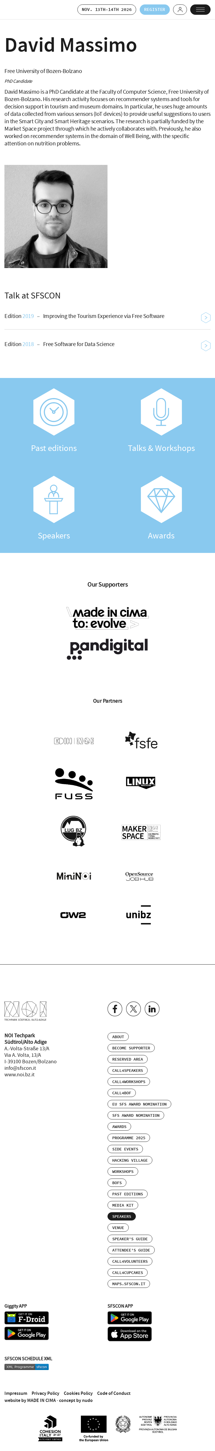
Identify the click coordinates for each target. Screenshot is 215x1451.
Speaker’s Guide (130, 1237)
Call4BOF (121, 1091)
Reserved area (127, 1057)
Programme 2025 (128, 1136)
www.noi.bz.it (19, 1072)
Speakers (53, 508)
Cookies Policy (78, 1391)
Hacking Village (130, 1158)
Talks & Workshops (161, 421)
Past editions (53, 421)
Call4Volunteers (130, 1259)
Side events (125, 1147)
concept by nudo (76, 1398)
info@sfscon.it (20, 1066)
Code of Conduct (114, 1391)
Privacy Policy (45, 1391)
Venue (118, 1226)
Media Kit (122, 1203)
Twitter (133, 1006)
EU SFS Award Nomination (139, 1102)
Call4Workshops (128, 1080)
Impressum (15, 1391)
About (118, 1035)
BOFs (117, 1181)
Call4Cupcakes (127, 1271)
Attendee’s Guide (131, 1248)
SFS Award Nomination (135, 1113)
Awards (161, 508)
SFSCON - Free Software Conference (19, 10)
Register (153, 9)
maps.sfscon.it (128, 1282)
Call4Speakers (127, 1069)
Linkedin (152, 1006)
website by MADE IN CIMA (30, 1398)
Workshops (122, 1170)
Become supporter (131, 1046)
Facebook (115, 1006)
